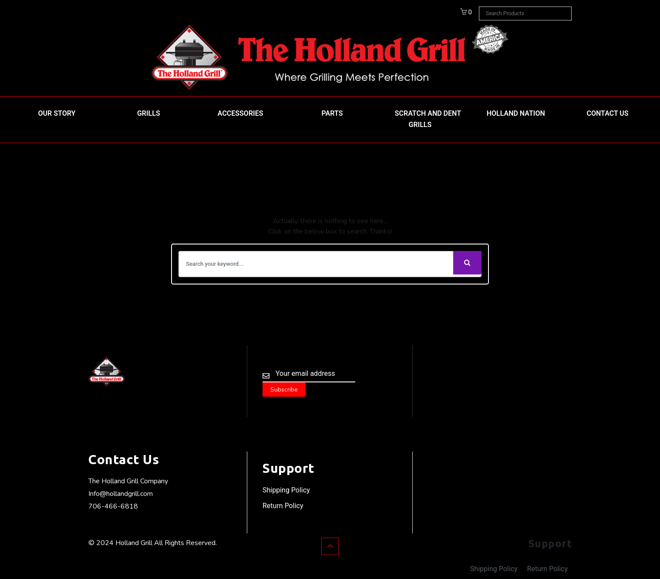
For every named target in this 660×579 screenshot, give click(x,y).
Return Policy (283, 506)
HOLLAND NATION (516, 113)
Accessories (240, 113)
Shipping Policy (286, 490)
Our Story (57, 113)
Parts (332, 113)
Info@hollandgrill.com (120, 494)
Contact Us (608, 113)
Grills (148, 113)
